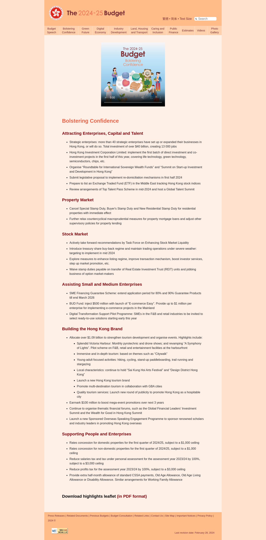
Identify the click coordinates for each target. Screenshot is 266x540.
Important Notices (186, 515)
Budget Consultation (121, 515)
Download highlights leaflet (89, 496)
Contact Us (157, 515)
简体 (174, 18)
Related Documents (77, 515)
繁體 (165, 18)
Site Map (170, 515)
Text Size (186, 18)
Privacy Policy (204, 515)
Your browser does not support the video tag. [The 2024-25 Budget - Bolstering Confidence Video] (133, 74)
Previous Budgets (99, 515)
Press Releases (56, 515)
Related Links (141, 515)
